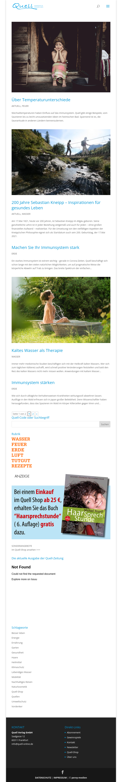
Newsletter (72, 747)
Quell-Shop (17, 691)
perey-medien (79, 777)
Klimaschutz (18, 667)
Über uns (71, 756)
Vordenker (17, 706)
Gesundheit (18, 652)
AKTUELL (16, 105)
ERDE (14, 253)
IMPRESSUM (60, 777)
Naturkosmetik (19, 686)
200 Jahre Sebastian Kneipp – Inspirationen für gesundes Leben (56, 205)
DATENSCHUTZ (43, 777)
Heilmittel (17, 662)
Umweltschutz (19, 701)
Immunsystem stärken (33, 382)
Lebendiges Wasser (22, 672)
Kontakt (71, 742)
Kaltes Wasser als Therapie (37, 350)
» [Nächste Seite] (36, 413)
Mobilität (16, 677)
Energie (15, 637)
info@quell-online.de (22, 743)
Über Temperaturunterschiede (41, 100)
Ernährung (17, 642)
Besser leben (18, 633)
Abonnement (73, 732)
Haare (15, 657)
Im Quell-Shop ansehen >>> (26, 549)
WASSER (26, 213)
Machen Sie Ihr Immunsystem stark (45, 247)
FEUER (25, 105)
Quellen (16, 696)
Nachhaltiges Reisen (22, 681)
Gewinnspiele (74, 737)
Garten (15, 647)
